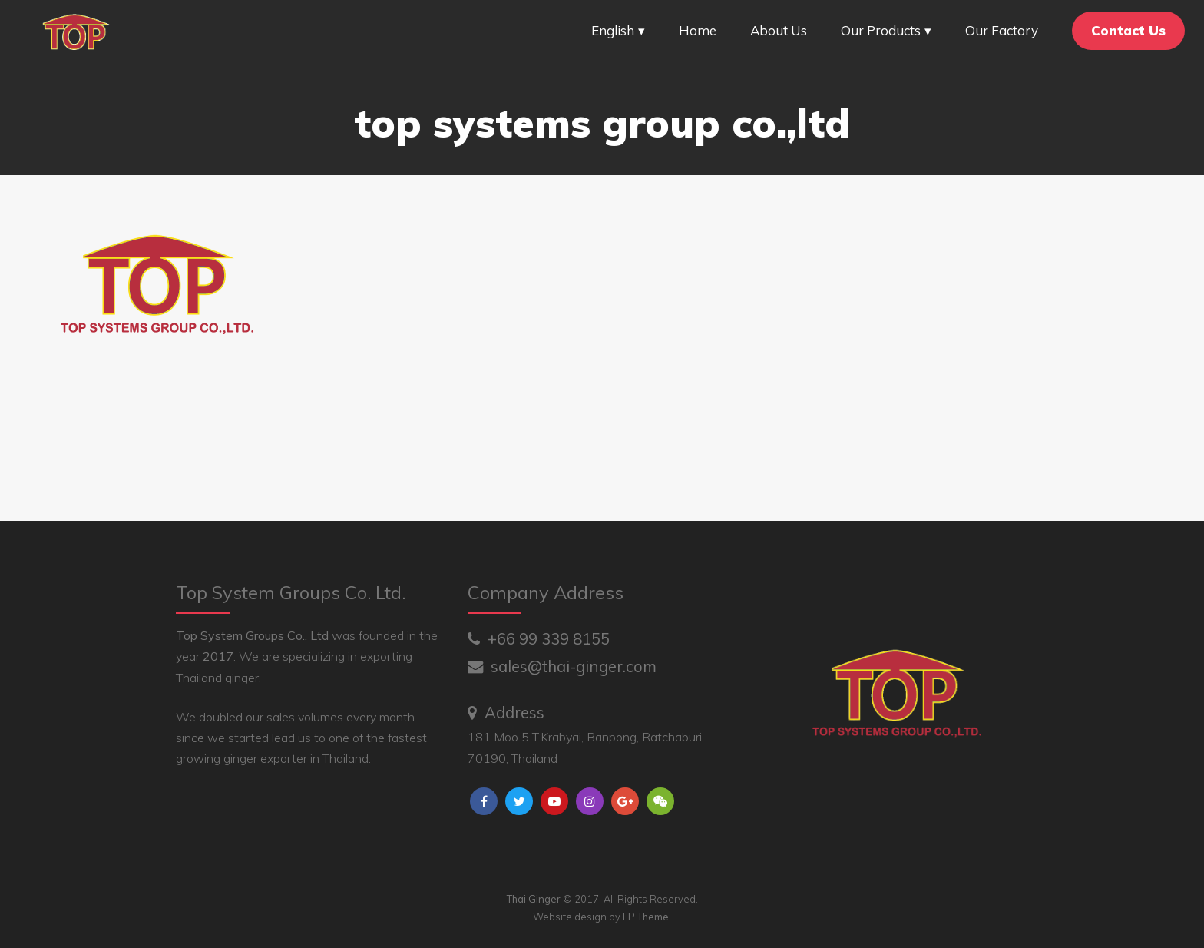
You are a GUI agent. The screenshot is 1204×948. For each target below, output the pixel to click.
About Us (778, 30)
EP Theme (646, 916)
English (612, 30)
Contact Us (1128, 30)
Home (697, 30)
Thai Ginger (534, 899)
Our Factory (1001, 30)
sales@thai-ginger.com (562, 666)
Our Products (881, 30)
